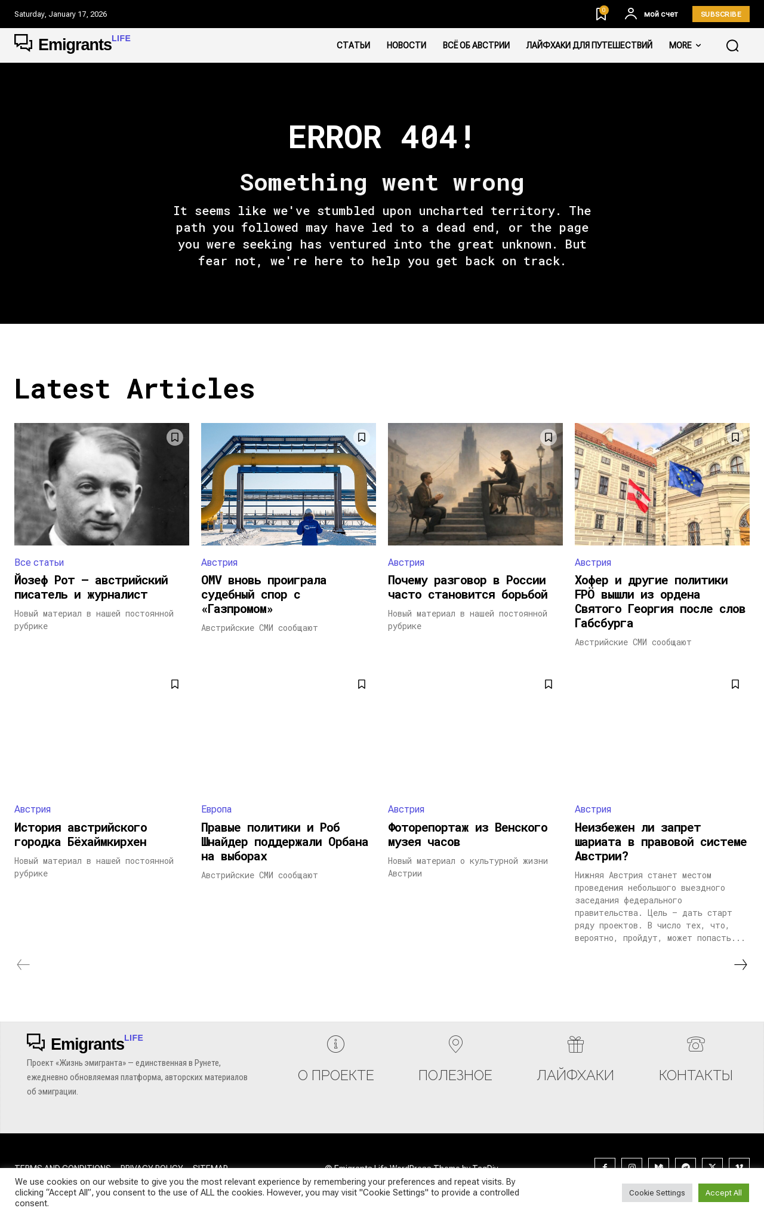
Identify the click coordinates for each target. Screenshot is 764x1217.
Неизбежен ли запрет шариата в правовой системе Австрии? (661, 842)
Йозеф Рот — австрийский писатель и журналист (91, 588)
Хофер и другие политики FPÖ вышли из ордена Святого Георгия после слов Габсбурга (660, 602)
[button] (732, 45)
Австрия (219, 563)
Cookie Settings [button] (657, 1192)
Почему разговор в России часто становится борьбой (467, 588)
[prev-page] (23, 965)
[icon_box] (336, 1062)
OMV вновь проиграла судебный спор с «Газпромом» (263, 595)
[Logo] (72, 45)
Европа (216, 810)
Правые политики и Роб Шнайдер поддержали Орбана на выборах (284, 842)
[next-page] (740, 965)
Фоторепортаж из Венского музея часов (467, 835)
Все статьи (39, 563)
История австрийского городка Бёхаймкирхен (80, 835)
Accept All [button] (724, 1192)
